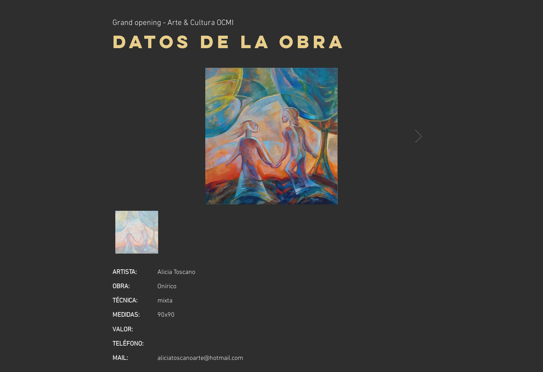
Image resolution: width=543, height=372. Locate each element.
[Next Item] (418, 136)
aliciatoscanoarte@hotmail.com (200, 358)
